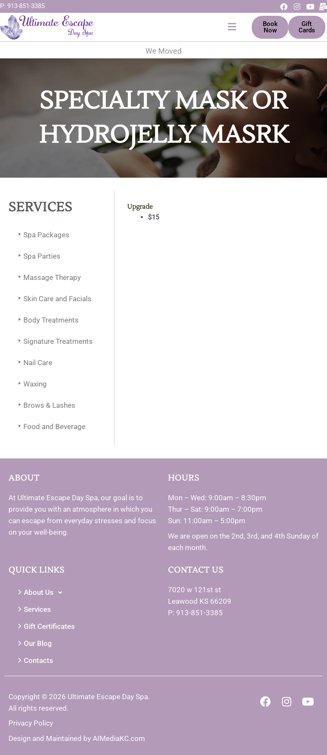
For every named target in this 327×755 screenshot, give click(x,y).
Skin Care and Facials (53, 298)
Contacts (34, 660)
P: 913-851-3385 (22, 6)
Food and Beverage (50, 426)
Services (33, 609)
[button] (167, 27)
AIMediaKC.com (119, 738)
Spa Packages (42, 235)
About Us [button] (41, 592)
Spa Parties (37, 256)
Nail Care (33, 362)
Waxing (31, 384)
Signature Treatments (54, 341)
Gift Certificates (45, 626)
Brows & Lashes (45, 405)
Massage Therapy (48, 277)
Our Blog (33, 643)
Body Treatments (47, 320)
